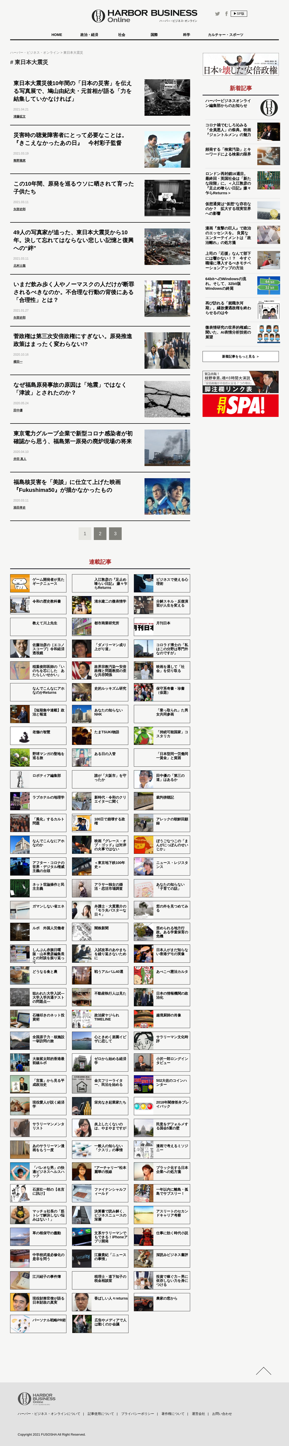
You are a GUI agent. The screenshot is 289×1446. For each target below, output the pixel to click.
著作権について (173, 1414)
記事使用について (101, 1414)
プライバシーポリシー (137, 1414)
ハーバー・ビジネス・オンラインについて (49, 1414)
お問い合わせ (222, 1414)
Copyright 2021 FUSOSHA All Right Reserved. (52, 1434)
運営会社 (198, 1414)
